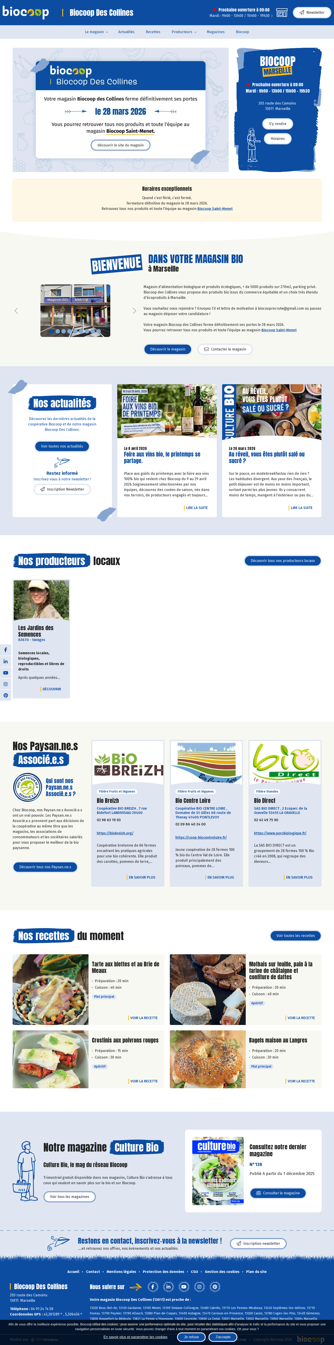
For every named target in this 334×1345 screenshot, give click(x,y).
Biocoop (242, 32)
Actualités (126, 32)
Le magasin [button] (94, 32)
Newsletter (312, 12)
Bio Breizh (108, 800)
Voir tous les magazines (69, 1197)
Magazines (216, 32)
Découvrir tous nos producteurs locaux (283, 561)
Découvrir (53, 689)
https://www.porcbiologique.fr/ (280, 833)
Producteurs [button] (182, 32)
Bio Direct (264, 800)
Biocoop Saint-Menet (215, 209)
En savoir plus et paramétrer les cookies (136, 1337)
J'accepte (222, 1337)
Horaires (278, 138)
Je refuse (191, 1337)
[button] (16, 310)
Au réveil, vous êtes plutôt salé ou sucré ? (267, 457)
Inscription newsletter (258, 1243)
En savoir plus (142, 877)
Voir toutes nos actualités (62, 446)
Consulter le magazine (278, 1194)
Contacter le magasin (225, 349)
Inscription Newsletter (62, 489)
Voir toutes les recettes (295, 936)
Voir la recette (144, 1018)
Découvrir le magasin (167, 349)
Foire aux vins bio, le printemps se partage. (162, 457)
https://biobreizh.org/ (115, 833)
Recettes (153, 32)
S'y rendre (277, 124)
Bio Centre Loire (192, 800)
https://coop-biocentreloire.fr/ (201, 837)
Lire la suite (198, 507)
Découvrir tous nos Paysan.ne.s (45, 867)
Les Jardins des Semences (41, 631)
